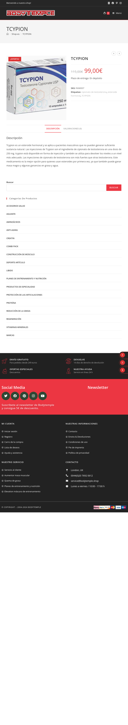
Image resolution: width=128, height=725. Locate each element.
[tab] (53, 128)
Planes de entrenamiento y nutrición (26, 278)
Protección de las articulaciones (24, 294)
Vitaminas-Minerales (17, 327)
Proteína (11, 303)
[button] (62, 59)
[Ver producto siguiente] (119, 53)
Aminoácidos (13, 222)
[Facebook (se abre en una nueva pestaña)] (113, 3)
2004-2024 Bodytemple (29, 507)
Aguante (10, 214)
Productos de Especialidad (20, 286)
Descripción (53, 128)
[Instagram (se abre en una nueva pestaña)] (120, 3)
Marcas (10, 335)
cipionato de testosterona (94, 92)
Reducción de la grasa (18, 311)
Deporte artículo (15, 262)
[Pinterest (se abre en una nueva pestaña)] (117, 3)
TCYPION (27, 34)
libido (9, 270)
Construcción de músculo (20, 254)
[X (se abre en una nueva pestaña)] (109, 3)
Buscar (10, 182)
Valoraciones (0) (72, 128)
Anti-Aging (12, 230)
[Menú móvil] (116, 13)
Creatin (10, 238)
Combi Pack (12, 246)
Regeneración (13, 319)
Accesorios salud (15, 206)
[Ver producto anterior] (114, 53)
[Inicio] (7, 34)
